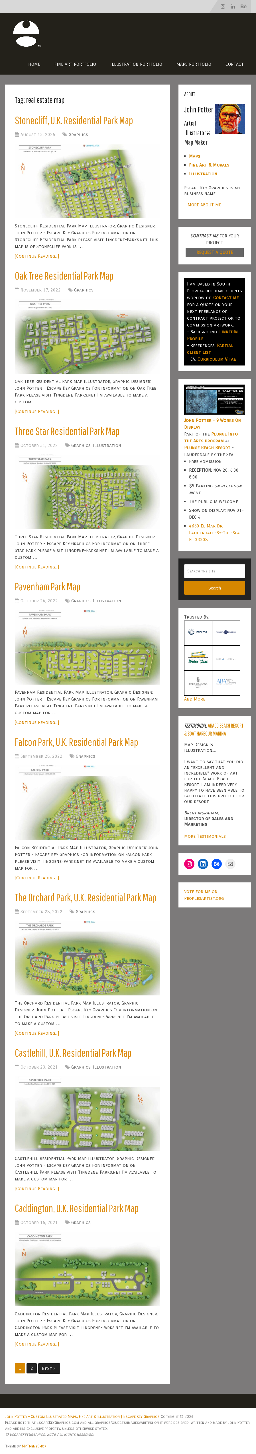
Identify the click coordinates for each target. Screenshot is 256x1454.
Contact (234, 64)
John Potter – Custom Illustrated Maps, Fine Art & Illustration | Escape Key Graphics (82, 1416)
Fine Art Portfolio (75, 64)
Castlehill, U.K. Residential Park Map (73, 1052)
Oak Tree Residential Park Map (64, 275)
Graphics (78, 134)
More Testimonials (205, 836)
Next (48, 1368)
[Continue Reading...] (37, 256)
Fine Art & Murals (209, 165)
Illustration (107, 445)
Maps (194, 156)
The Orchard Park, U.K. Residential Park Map (86, 897)
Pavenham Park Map (48, 586)
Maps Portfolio (193, 64)
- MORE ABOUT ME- (203, 205)
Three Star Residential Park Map (67, 431)
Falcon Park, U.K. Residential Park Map (76, 742)
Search (214, 588)
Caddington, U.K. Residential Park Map (77, 1208)
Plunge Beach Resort (207, 447)
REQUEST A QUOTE (214, 252)
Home (34, 64)
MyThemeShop (34, 1446)
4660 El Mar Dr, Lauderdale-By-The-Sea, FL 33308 (215, 532)
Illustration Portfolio (136, 64)
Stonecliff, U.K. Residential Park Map (74, 120)
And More (194, 699)
